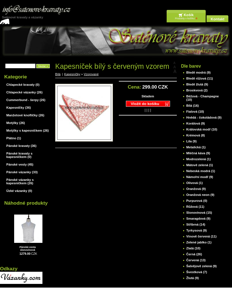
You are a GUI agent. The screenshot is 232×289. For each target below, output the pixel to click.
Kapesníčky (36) (18, 107)
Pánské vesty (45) (19, 164)
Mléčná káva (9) (198, 153)
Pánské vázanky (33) (22, 172)
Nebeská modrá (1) (200, 171)
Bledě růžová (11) (199, 78)
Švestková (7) (196, 272)
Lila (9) (191, 141)
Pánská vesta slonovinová (28, 248)
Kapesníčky (72, 74)
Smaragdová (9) (198, 218)
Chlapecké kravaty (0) (22, 84)
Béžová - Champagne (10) (202, 98)
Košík (189, 15)
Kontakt (217, 19)
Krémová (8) (195, 135)
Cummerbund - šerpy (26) (25, 100)
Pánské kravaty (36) (21, 145)
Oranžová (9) (196, 188)
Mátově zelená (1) (199, 165)
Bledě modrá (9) (198, 72)
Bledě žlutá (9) (197, 84)
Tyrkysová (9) (196, 230)
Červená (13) (195, 260)
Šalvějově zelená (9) (201, 266)
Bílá (58, 74)
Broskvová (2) (196, 90)
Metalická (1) (195, 147)
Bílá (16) (192, 105)
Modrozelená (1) (198, 159)
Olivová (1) (194, 183)
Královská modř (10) (201, 129)
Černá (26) (194, 254)
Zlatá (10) (193, 248)
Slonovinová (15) (199, 212)
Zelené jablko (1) (198, 242)
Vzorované (91, 74)
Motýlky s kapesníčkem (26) (27, 130)
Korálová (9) (195, 123)
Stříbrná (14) (195, 224)
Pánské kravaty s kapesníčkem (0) (19, 155)
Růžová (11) (195, 206)
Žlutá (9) (192, 278)
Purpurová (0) (196, 200)
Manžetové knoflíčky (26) (25, 115)
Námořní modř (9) (199, 177)
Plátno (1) (13, 138)
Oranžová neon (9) (200, 194)
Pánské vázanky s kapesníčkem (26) (20, 181)
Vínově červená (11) (201, 236)
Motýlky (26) (15, 123)
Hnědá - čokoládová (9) (204, 117)
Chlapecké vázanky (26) (24, 92)
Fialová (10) (195, 111)
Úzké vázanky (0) (19, 190)
